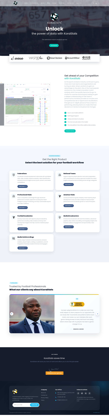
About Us (79, 3)
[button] (12, 315)
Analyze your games (54, 375)
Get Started (54, 45)
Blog (48, 3)
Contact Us (70, 3)
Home (26, 3)
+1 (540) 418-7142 (61, 399)
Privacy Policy (44, 400)
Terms (42, 402)
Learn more (23, 186)
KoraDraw (61, 3)
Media (42, 3)
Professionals (34, 3)
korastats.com (96, 414)
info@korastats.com (62, 402)
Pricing (54, 3)
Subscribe (34, 407)
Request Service (70, 131)
